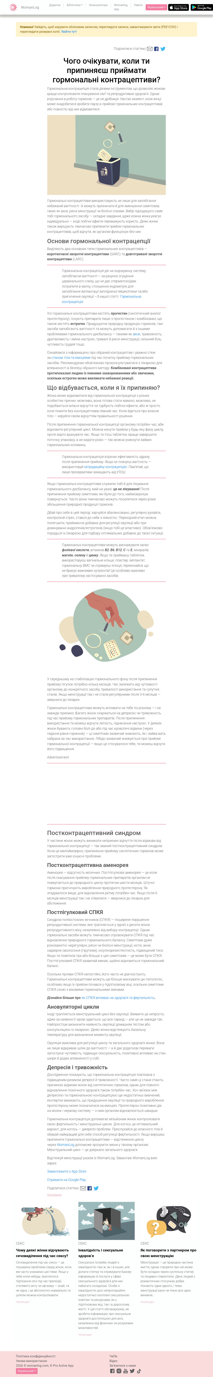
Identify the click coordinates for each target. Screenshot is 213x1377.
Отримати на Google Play (66, 1180)
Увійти (138, 5)
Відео (113, 1361)
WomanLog (65, 1145)
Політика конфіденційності (35, 1356)
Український (155, 7)
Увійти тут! (69, 31)
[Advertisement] (106, 793)
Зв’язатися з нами (122, 1365)
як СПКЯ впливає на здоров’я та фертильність (118, 998)
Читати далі (22, 1301)
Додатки (55, 5)
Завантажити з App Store (66, 1171)
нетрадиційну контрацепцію (105, 467)
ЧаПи (113, 1356)
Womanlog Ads (121, 7)
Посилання (54, 1195)
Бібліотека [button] (73, 5)
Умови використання (31, 1361)
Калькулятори (98, 5)
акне (136, 334)
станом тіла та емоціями (71, 358)
